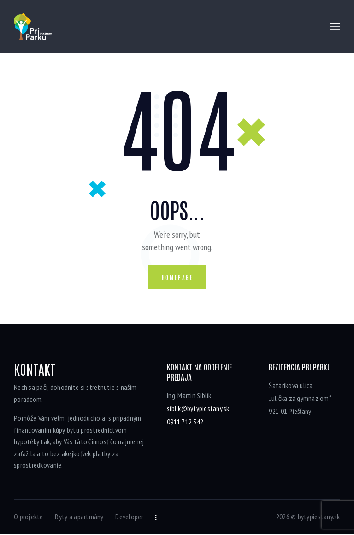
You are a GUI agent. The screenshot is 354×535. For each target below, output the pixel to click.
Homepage (178, 278)
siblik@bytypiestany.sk (198, 409)
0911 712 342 (185, 422)
